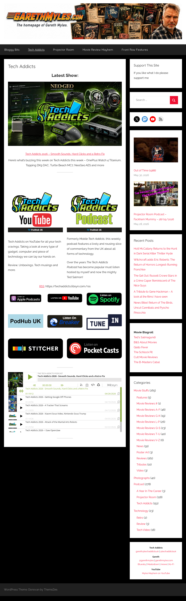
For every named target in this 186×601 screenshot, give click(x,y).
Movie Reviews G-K (149, 420)
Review (141, 528)
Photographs (142, 483)
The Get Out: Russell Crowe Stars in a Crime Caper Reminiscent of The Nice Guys (155, 285)
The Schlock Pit (144, 357)
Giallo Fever (141, 352)
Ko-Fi (171, 569)
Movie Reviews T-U (149, 439)
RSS (41, 286)
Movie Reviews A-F (149, 414)
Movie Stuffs (142, 395)
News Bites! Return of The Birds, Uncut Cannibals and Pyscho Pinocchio (155, 312)
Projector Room (63, 50)
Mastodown (153, 569)
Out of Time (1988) (146, 170)
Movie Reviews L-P (149, 426)
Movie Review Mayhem (98, 50)
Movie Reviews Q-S (149, 433)
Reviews (142, 463)
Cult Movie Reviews (147, 362)
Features (142, 402)
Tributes (142, 469)
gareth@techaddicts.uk (147, 556)
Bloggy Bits (11, 50)
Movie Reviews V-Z (149, 445)
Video (140, 475)
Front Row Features (135, 50)
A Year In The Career (150, 496)
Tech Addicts (36, 50)
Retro (140, 522)
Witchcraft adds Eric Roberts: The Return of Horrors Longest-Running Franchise (155, 269)
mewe (164, 569)
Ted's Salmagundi (145, 342)
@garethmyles (146, 565)
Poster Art (143, 457)
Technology (141, 515)
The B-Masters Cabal (147, 367)
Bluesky (142, 569)
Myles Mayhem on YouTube (156, 578)
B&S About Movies (145, 347)
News (140, 451)
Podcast (139, 489)
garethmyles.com (164, 565)
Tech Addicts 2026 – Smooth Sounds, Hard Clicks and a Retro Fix (65, 154)
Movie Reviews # (148, 408)
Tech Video (144, 535)
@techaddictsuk (168, 556)
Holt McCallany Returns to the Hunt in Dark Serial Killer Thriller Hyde (154, 253)
